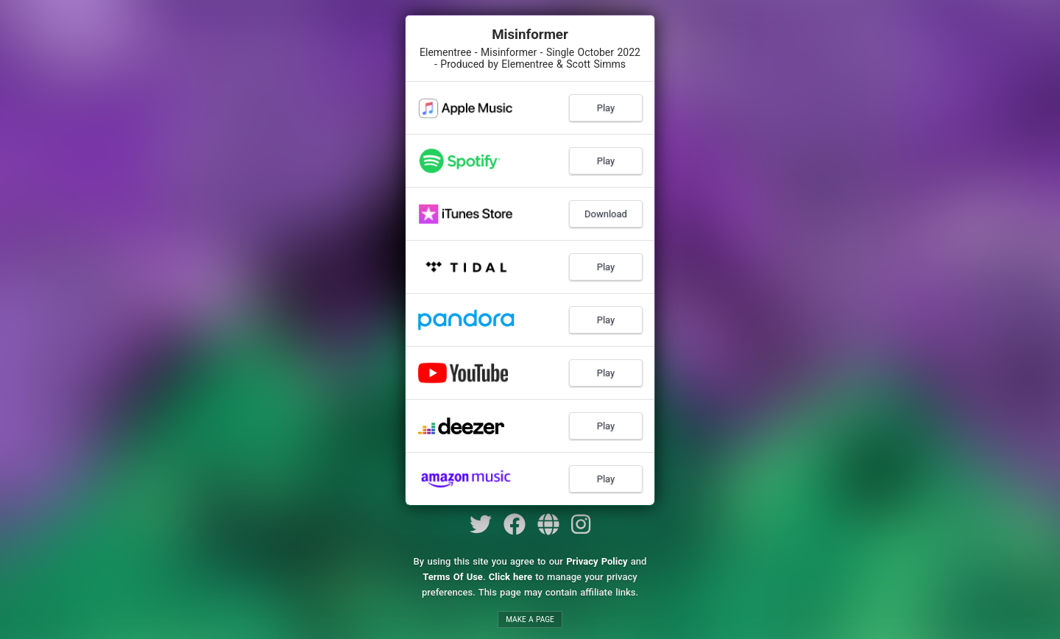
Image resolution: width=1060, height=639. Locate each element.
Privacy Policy (596, 561)
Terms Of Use (453, 576)
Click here (510, 576)
